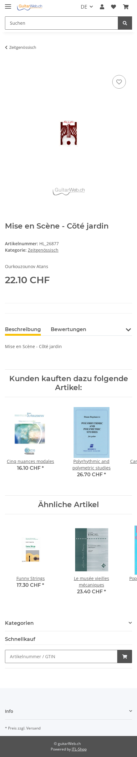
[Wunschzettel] (113, 7)
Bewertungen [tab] (68, 329)
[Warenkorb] (126, 7)
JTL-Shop (79, 749)
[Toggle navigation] (8, 4)
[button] (102, 7)
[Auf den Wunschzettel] (119, 82)
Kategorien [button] (19, 623)
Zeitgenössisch (43, 250)
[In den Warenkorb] (10, 66)
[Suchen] (61, 23)
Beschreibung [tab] (23, 329)
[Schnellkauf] (61, 656)
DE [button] (84, 6)
